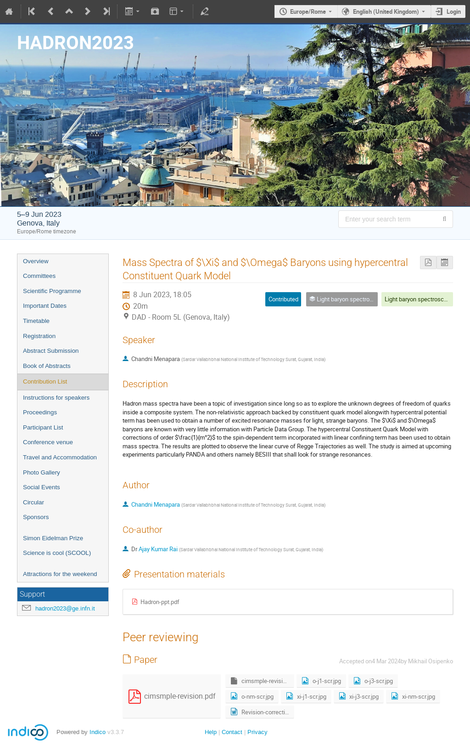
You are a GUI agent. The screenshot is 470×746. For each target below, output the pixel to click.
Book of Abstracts (47, 365)
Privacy (257, 732)
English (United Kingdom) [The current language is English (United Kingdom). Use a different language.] (386, 11)
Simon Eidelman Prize (53, 538)
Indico (98, 732)
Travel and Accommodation (60, 457)
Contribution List (45, 381)
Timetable (36, 320)
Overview (36, 261)
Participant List (43, 427)
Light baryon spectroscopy (419, 299)
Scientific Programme (52, 291)
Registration (39, 336)
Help (211, 732)
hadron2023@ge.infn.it (65, 608)
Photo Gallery (41, 472)
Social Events (41, 487)
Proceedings (40, 412)
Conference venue (48, 442)
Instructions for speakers (56, 397)
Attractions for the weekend (60, 574)
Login (454, 11)
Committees (39, 275)
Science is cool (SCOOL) (57, 552)
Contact (232, 732)
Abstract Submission (50, 350)
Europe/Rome (308, 11)
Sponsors (36, 517)
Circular (33, 502)
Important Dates (45, 305)
